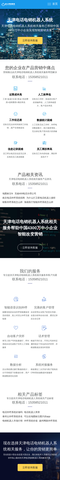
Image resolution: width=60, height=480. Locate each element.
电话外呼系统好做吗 (12, 412)
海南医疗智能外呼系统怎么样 (38, 202)
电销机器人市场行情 (12, 420)
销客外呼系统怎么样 (12, 202)
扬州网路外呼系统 (48, 420)
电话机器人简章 (32, 412)
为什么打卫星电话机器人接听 (41, 198)
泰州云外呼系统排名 (12, 416)
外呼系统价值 (31, 420)
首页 (55, 3)
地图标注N (7, 193)
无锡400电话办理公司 (25, 193)
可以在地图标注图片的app (37, 416)
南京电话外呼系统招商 (13, 198)
